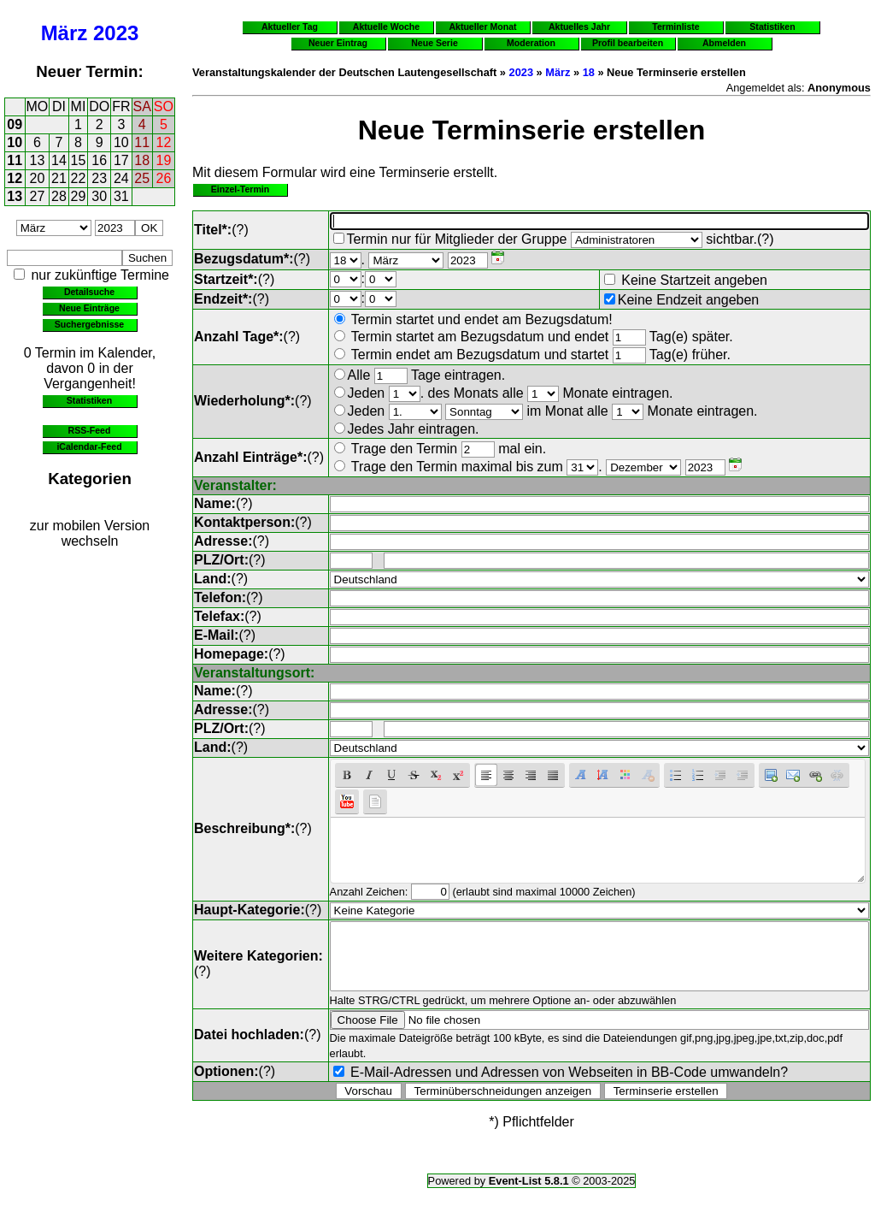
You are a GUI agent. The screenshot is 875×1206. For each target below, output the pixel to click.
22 (78, 178)
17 (121, 160)
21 (59, 178)
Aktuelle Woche (386, 26)
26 (164, 178)
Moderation (531, 43)
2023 (115, 32)
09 (14, 124)
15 (78, 160)
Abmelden (724, 43)
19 (164, 160)
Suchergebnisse (89, 324)
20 (37, 178)
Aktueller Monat (482, 26)
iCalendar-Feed (88, 446)
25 (142, 178)
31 (121, 196)
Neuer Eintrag (337, 43)
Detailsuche (89, 292)
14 (59, 160)
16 (99, 160)
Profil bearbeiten (627, 43)
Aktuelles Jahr (579, 26)
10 (14, 142)
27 (37, 196)
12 (164, 142)
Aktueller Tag (289, 26)
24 (121, 178)
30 (99, 196)
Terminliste (675, 26)
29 (78, 196)
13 (37, 160)
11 (142, 142)
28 (59, 196)
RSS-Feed (89, 430)
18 (142, 160)
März (64, 32)
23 (99, 178)
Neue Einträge (89, 308)
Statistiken (89, 400)
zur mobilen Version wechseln (90, 533)
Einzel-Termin (240, 189)
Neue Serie (434, 43)
